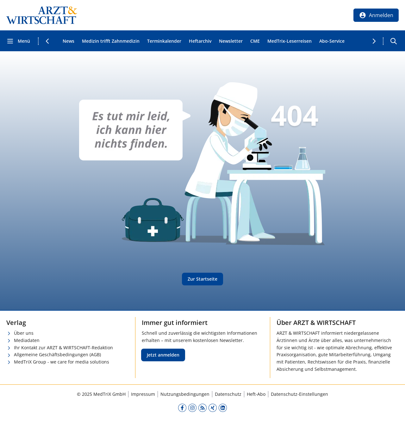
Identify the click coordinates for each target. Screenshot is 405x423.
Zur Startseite (202, 279)
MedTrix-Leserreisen (289, 41)
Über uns (24, 333)
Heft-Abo (256, 394)
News (68, 41)
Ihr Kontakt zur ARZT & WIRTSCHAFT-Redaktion (63, 348)
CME (255, 41)
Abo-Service (332, 41)
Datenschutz (228, 394)
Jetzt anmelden (163, 355)
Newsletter (231, 41)
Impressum (143, 394)
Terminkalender (164, 41)
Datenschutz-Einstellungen (299, 394)
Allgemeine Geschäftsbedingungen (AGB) (57, 354)
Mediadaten (27, 340)
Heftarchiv (200, 41)
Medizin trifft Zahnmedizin (111, 41)
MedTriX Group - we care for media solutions (61, 362)
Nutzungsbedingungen (184, 394)
